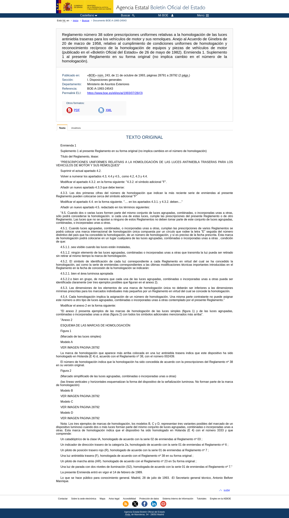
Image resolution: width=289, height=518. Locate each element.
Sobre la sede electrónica (83, 498)
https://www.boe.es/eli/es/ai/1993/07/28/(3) (115, 93)
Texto (62, 128)
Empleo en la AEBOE (220, 498)
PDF (77, 110)
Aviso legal (114, 498)
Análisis (76, 128)
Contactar (63, 498)
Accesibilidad (129, 498)
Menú (203, 15)
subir (227, 490)
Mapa (102, 498)
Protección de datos (149, 498)
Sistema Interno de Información (178, 498)
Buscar (85, 20)
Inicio (75, 20)
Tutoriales (201, 498)
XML (109, 110)
